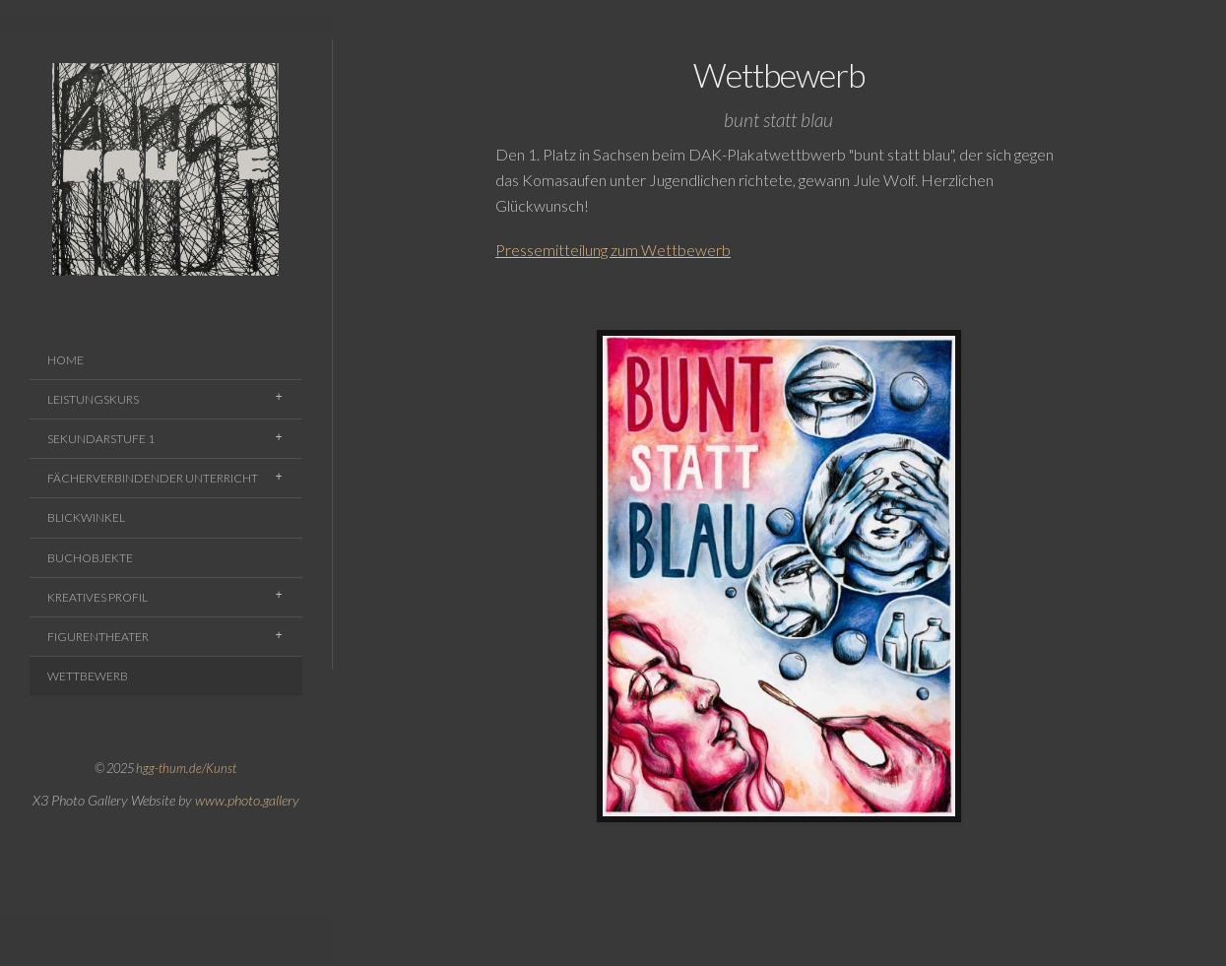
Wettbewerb (87, 676)
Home (65, 360)
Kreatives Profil (97, 597)
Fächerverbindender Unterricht (152, 478)
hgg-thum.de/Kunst (186, 768)
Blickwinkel (86, 517)
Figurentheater (98, 636)
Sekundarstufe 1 (101, 438)
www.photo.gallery (247, 800)
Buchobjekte (90, 557)
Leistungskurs (93, 399)
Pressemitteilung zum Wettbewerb (613, 249)
